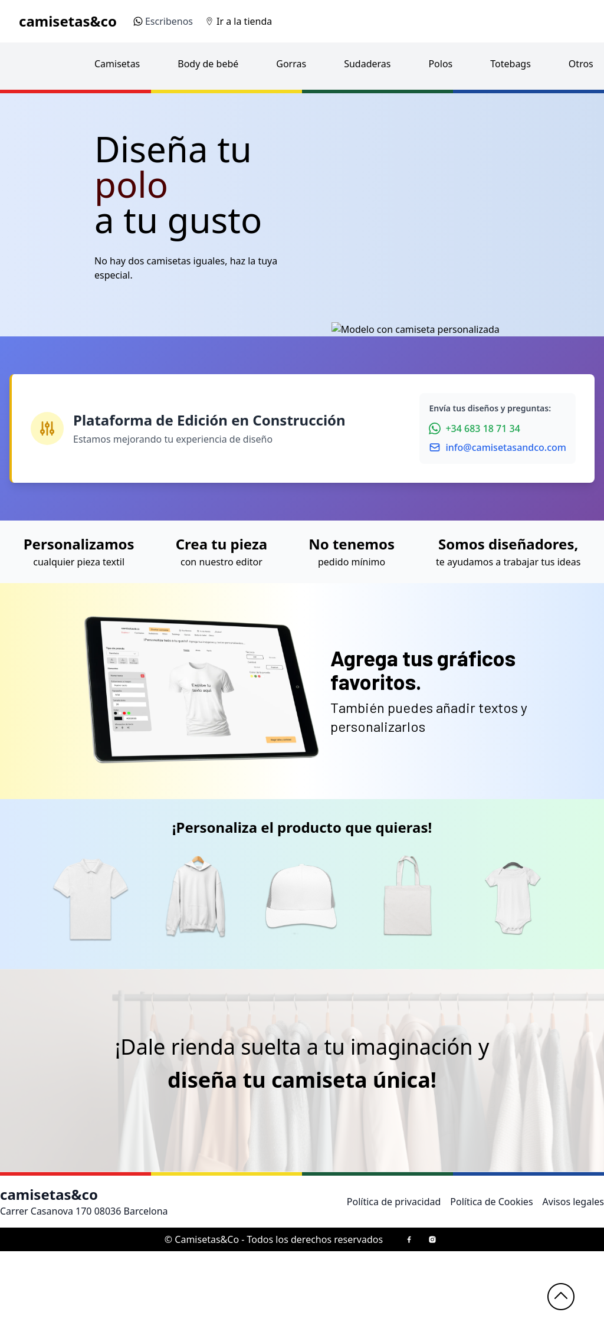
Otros (581, 63)
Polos (440, 63)
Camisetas (117, 63)
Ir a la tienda (244, 21)
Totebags (510, 63)
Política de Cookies (491, 1285)
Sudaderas (367, 63)
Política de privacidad (394, 1285)
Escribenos (163, 21)
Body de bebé (208, 63)
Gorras (291, 63)
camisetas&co (68, 21)
